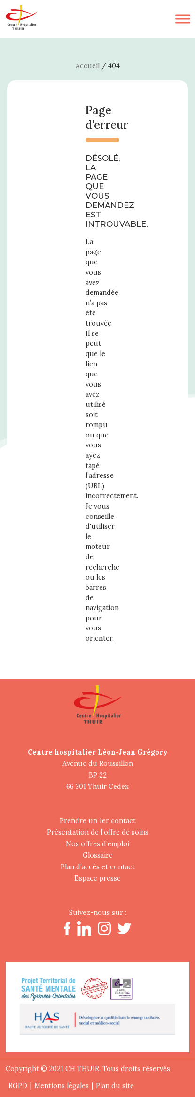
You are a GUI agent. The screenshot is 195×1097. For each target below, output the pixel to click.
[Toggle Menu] (182, 18)
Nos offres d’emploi (97, 844)
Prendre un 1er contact (98, 821)
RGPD (17, 1085)
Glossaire (98, 855)
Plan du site (115, 1085)
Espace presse (97, 878)
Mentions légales (61, 1085)
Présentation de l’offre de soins (97, 832)
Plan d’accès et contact (98, 867)
